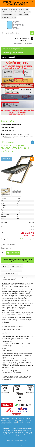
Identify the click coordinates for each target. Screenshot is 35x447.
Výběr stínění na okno (7, 130)
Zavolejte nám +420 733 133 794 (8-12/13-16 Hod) (15, 9)
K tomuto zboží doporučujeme (11, 270)
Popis (4, 266)
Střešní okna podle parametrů (12, 49)
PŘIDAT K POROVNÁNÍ (9, 244)
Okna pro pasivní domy (6, 136)
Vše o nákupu (18, 12)
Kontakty (26, 14)
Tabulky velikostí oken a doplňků (11, 124)
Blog (15, 14)
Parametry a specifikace (9, 273)
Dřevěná (27, 134)
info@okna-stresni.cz (7, 12)
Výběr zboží (27, 12)
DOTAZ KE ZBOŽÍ (7, 248)
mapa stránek (9, 440)
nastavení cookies (26, 442)
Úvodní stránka (6, 134)
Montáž (20, 14)
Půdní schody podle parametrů (12, 53)
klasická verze (7, 442)
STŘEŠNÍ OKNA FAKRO (18, 134)
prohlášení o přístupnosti (21, 440)
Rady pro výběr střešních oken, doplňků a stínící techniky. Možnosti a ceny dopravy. (17, 260)
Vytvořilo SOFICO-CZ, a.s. (17, 445)
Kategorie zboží (17, 57)
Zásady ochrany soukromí (9, 17)
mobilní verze (16, 442)
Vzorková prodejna (7, 14)
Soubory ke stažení (15, 266)
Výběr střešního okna (7, 127)
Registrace (18, 43)
